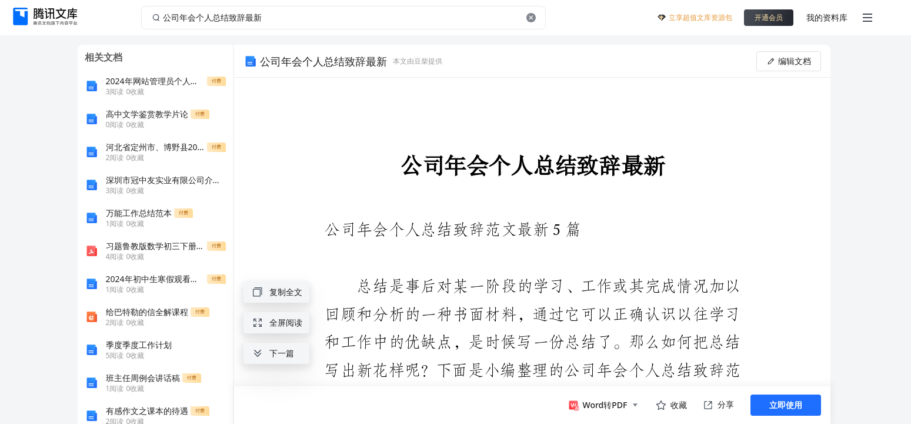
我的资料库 (826, 17)
